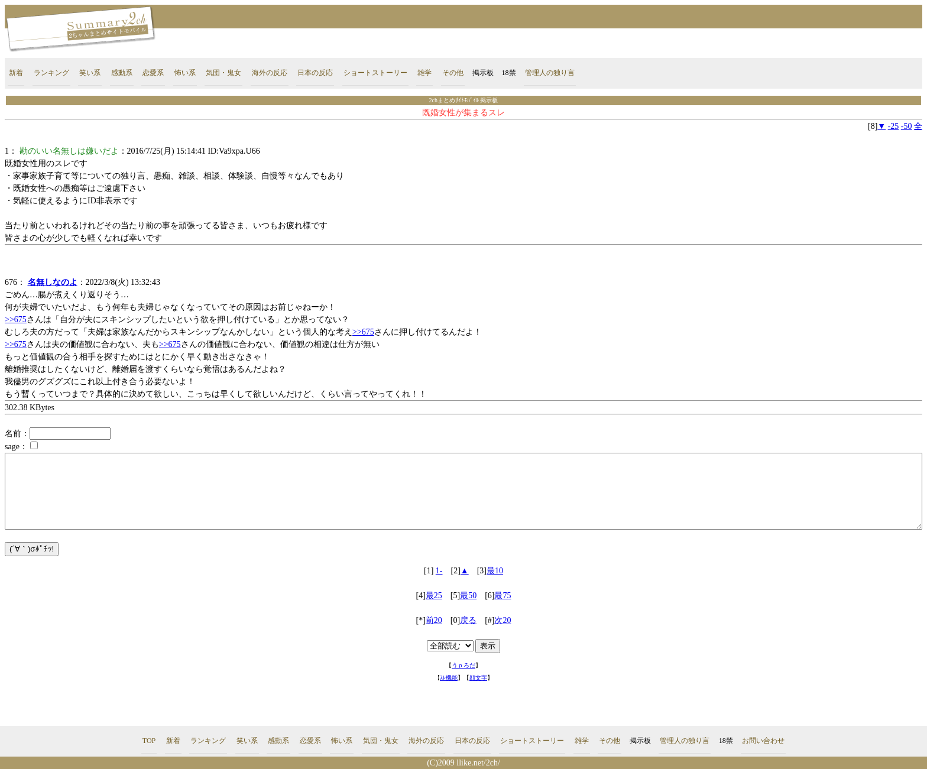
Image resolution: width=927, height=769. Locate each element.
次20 (502, 620)
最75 (502, 595)
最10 (495, 570)
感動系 (121, 73)
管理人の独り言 (550, 73)
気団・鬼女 (223, 73)
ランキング (51, 73)
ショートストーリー (375, 73)
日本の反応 (315, 73)
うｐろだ (463, 665)
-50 (906, 126)
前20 (434, 620)
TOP (148, 740)
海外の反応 (269, 73)
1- (439, 570)
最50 (468, 595)
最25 (434, 595)
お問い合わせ (763, 740)
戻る (468, 620)
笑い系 (90, 73)
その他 (453, 73)
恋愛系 (153, 73)
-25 (893, 126)
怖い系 (185, 73)
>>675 (16, 319)
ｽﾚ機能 (449, 677)
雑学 (424, 73)
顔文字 (478, 677)
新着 (16, 73)
